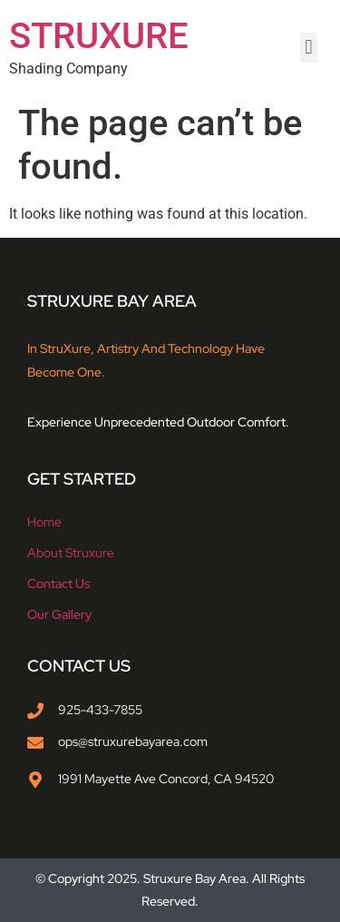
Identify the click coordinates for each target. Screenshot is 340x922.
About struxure (70, 552)
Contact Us (58, 583)
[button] (308, 48)
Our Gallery (59, 614)
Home (44, 522)
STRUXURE (99, 36)
